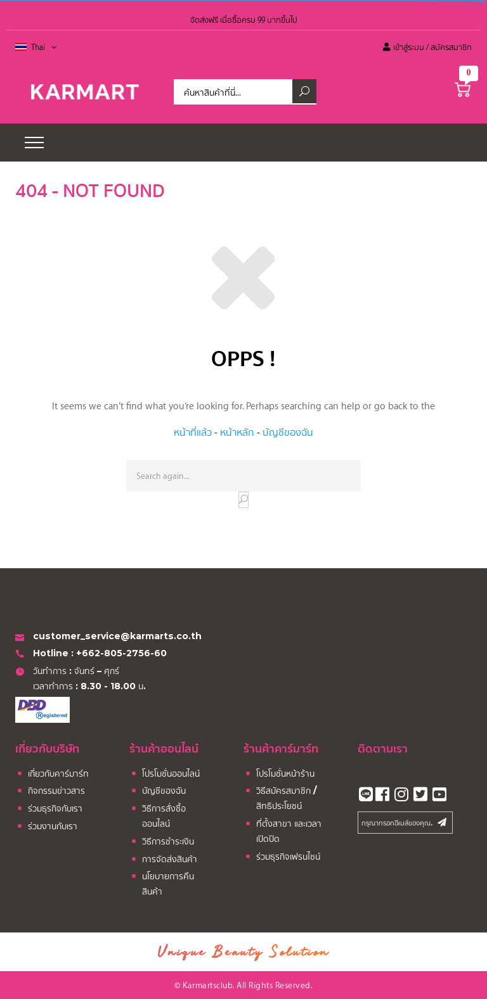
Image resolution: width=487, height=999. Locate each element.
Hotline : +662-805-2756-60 (91, 654)
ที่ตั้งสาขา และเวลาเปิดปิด (282, 830)
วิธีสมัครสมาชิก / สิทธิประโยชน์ (280, 797)
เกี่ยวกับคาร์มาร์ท (52, 774)
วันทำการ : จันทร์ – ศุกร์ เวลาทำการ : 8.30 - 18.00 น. (81, 678)
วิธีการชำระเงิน (161, 842)
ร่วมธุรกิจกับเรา (48, 809)
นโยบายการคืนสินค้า (161, 883)
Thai (43, 47)
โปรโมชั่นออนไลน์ (164, 774)
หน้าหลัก (237, 432)
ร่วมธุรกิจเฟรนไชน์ (282, 857)
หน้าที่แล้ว (193, 432)
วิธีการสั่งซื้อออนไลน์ (157, 815)
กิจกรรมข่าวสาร (50, 791)
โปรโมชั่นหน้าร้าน (279, 774)
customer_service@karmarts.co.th (108, 637)
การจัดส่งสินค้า (163, 860)
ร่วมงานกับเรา (46, 827)
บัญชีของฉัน (288, 432)
